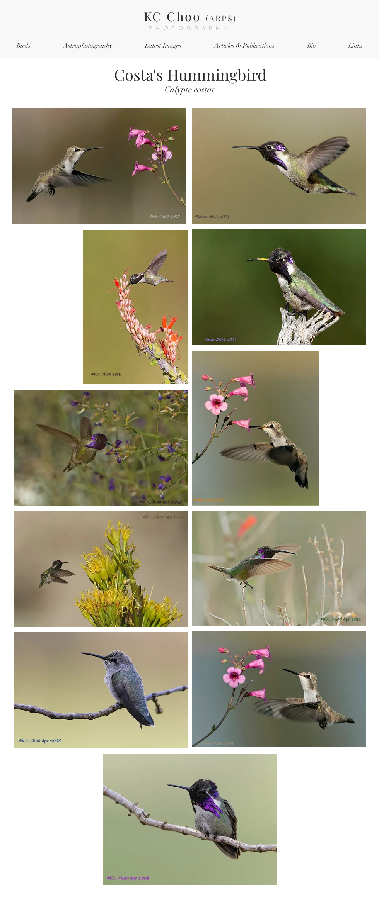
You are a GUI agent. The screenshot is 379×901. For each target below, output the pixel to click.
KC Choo (190, 16)
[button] (23, 46)
